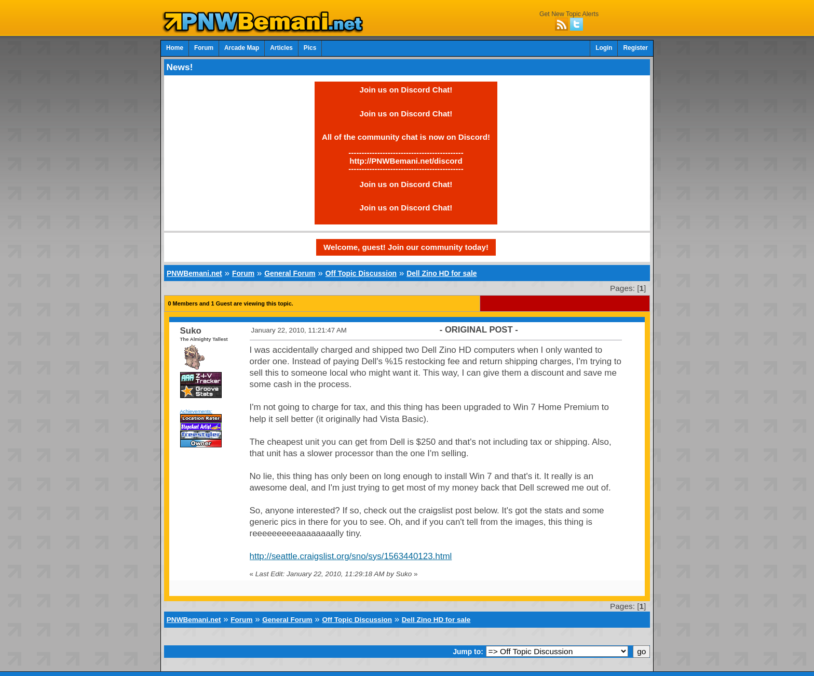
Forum (203, 47)
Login (603, 47)
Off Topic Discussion (361, 273)
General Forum (289, 273)
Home (174, 47)
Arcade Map (241, 47)
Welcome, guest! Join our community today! (406, 247)
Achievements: (196, 411)
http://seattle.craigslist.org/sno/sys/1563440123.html (351, 556)
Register (635, 47)
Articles (281, 47)
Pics (310, 47)
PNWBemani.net (194, 273)
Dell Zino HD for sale (441, 273)
